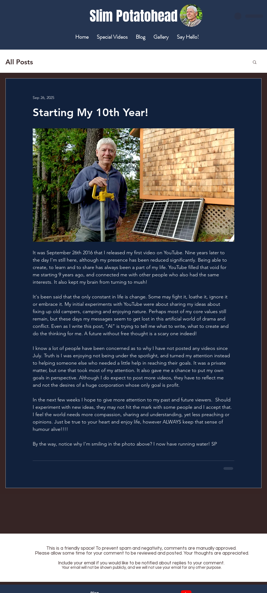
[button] (254, 62)
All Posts (19, 62)
